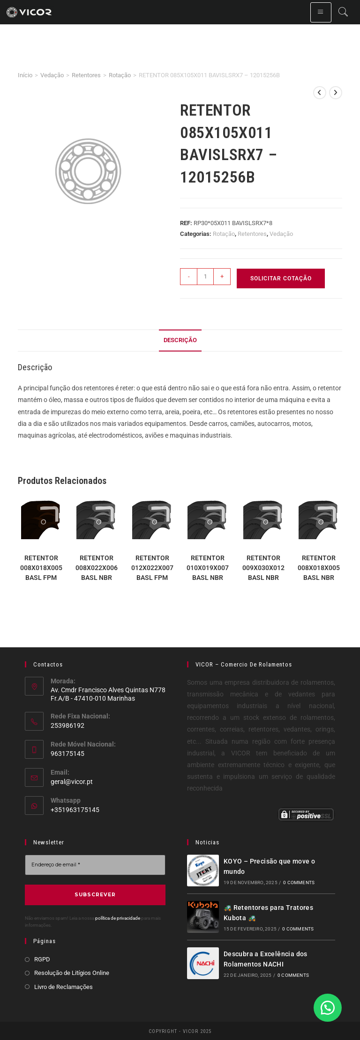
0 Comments (299, 882)
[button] (327, 1007)
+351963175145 (75, 809)
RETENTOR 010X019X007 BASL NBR (208, 567)
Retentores (86, 75)
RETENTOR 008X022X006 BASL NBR (96, 567)
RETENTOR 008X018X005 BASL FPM (41, 567)
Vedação (52, 75)
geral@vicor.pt (72, 781)
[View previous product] (319, 92)
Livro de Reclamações (63, 985)
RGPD (42, 958)
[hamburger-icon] (320, 12)
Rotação (120, 75)
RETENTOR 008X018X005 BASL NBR (319, 567)
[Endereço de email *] (95, 865)
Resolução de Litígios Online (71, 972)
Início (25, 75)
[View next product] (335, 92)
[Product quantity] (205, 276)
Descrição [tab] (180, 340)
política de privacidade (117, 917)
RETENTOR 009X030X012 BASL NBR (263, 567)
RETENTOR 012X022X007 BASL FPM (152, 567)
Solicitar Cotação (281, 278)
